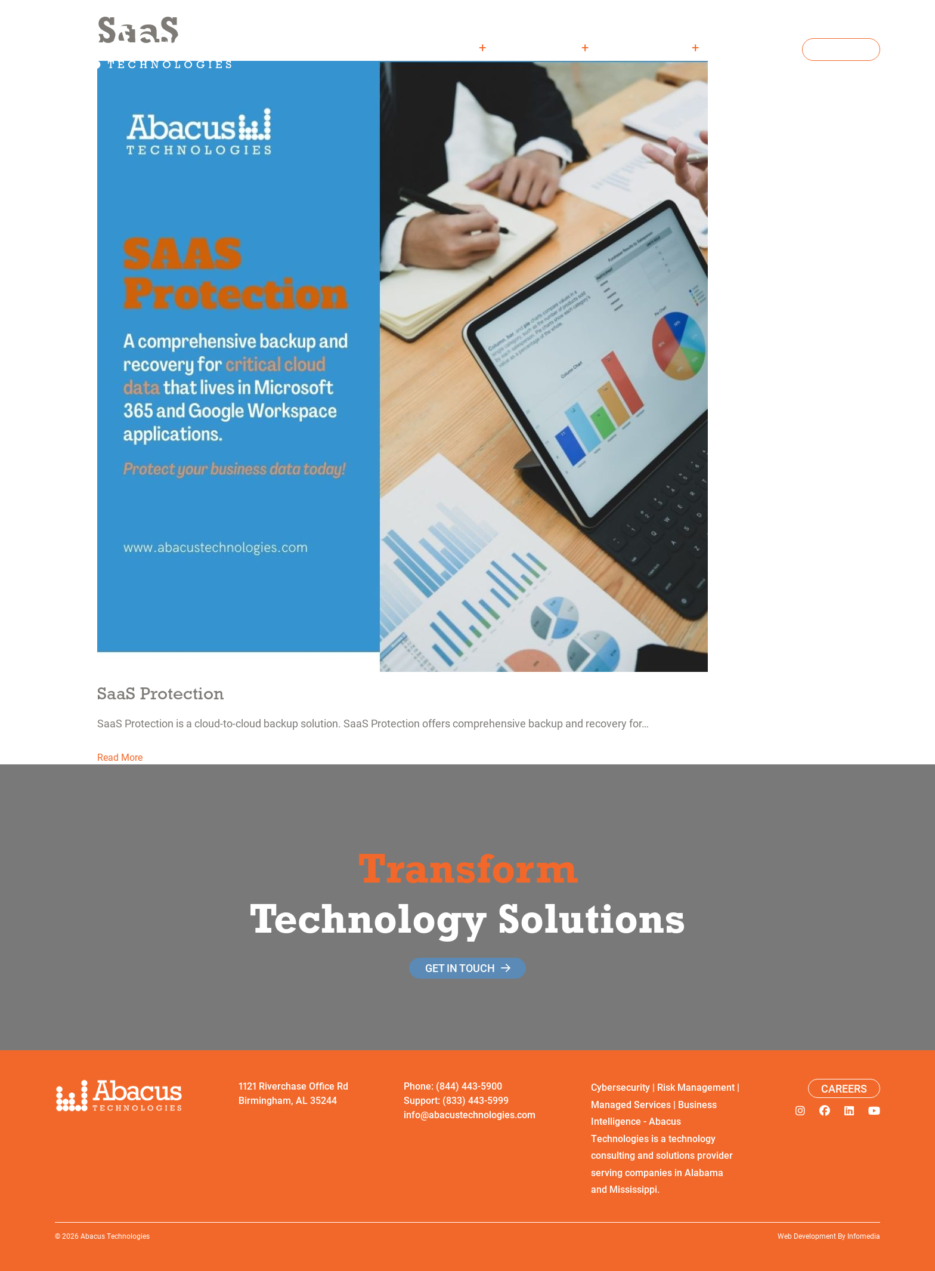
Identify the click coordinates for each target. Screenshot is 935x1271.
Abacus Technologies (115, 1236)
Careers (759, 46)
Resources (658, 46)
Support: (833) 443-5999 (456, 1100)
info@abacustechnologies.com (469, 1114)
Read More (120, 757)
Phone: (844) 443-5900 (453, 1085)
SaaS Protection (160, 693)
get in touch (460, 968)
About (458, 46)
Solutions (551, 46)
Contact (841, 49)
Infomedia (863, 1236)
